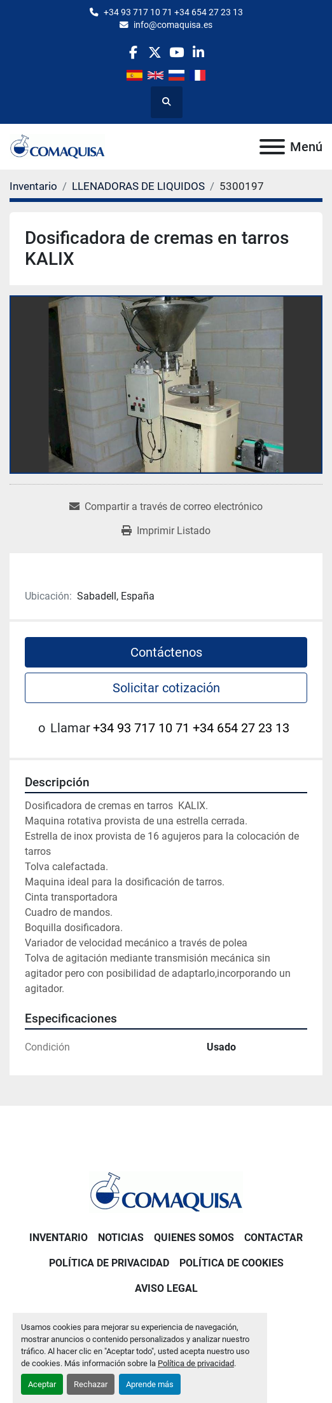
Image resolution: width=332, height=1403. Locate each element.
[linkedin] (198, 52)
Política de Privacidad (109, 1263)
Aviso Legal (166, 1288)
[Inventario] (33, 186)
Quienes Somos (194, 1238)
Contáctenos (166, 652)
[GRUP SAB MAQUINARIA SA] (166, 1192)
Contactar (273, 1238)
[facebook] (132, 52)
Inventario (58, 1238)
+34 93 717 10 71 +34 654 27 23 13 (173, 12)
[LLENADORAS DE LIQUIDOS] (138, 186)
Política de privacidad (196, 1363)
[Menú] (272, 146)
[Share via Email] (166, 507)
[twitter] (154, 52)
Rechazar (90, 1384)
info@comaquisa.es (173, 25)
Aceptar (42, 1384)
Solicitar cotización (166, 687)
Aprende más (150, 1384)
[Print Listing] (166, 531)
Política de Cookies (231, 1263)
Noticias (121, 1238)
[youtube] (176, 52)
